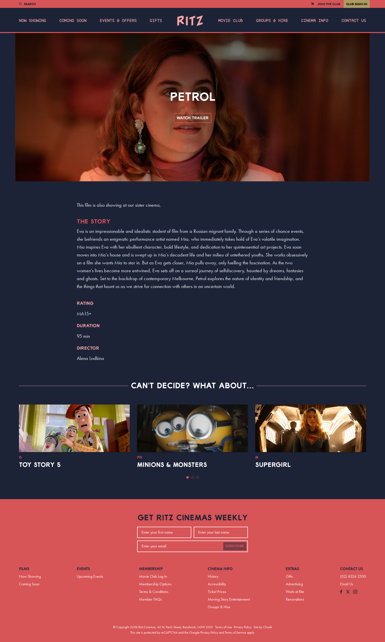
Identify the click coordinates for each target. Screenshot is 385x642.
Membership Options (155, 584)
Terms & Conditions (153, 591)
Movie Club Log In (153, 576)
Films (24, 568)
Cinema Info (314, 21)
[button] (187, 477)
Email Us (346, 584)
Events (83, 568)
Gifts (156, 21)
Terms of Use (223, 627)
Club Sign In (356, 4)
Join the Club (329, 4)
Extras (292, 568)
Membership (151, 568)
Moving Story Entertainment (229, 599)
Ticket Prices (217, 591)
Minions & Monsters (172, 465)
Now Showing (32, 21)
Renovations (295, 599)
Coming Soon (72, 21)
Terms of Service (235, 632)
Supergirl (273, 465)
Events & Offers (118, 21)
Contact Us (353, 21)
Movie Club (230, 21)
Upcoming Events (90, 576)
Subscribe (234, 546)
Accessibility (217, 584)
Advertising (294, 584)
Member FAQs (150, 599)
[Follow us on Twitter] (348, 592)
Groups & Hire (272, 21)
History (213, 576)
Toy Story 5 (40, 465)
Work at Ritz (295, 591)
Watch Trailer (193, 118)
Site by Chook (263, 627)
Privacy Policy (243, 627)
